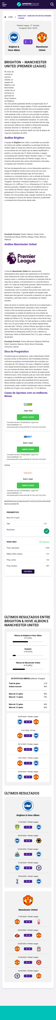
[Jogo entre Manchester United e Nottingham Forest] (28, 919)
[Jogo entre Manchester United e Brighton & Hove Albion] (28, 733)
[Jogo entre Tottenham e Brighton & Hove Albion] (28, 879)
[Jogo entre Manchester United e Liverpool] (28, 947)
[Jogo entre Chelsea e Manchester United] (28, 974)
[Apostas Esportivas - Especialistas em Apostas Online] (10, 17)
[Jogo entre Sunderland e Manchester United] (28, 933)
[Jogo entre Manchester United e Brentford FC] (28, 960)
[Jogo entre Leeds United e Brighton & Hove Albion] (28, 825)
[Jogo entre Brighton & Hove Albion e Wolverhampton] (28, 838)
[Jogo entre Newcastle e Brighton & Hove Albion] (28, 852)
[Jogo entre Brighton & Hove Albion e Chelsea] (28, 866)
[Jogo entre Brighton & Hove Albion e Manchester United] (28, 720)
